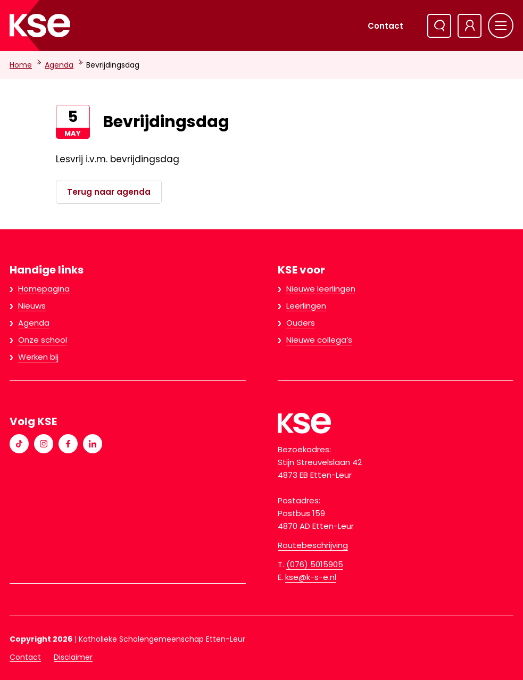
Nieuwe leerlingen (320, 288)
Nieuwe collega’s (319, 339)
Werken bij (38, 356)
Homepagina (44, 288)
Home (21, 65)
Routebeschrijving (313, 545)
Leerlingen (306, 305)
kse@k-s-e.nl (310, 577)
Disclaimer (73, 657)
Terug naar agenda (109, 191)
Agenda (59, 65)
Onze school (42, 339)
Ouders (300, 322)
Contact (385, 25)
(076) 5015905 (314, 564)
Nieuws (32, 305)
